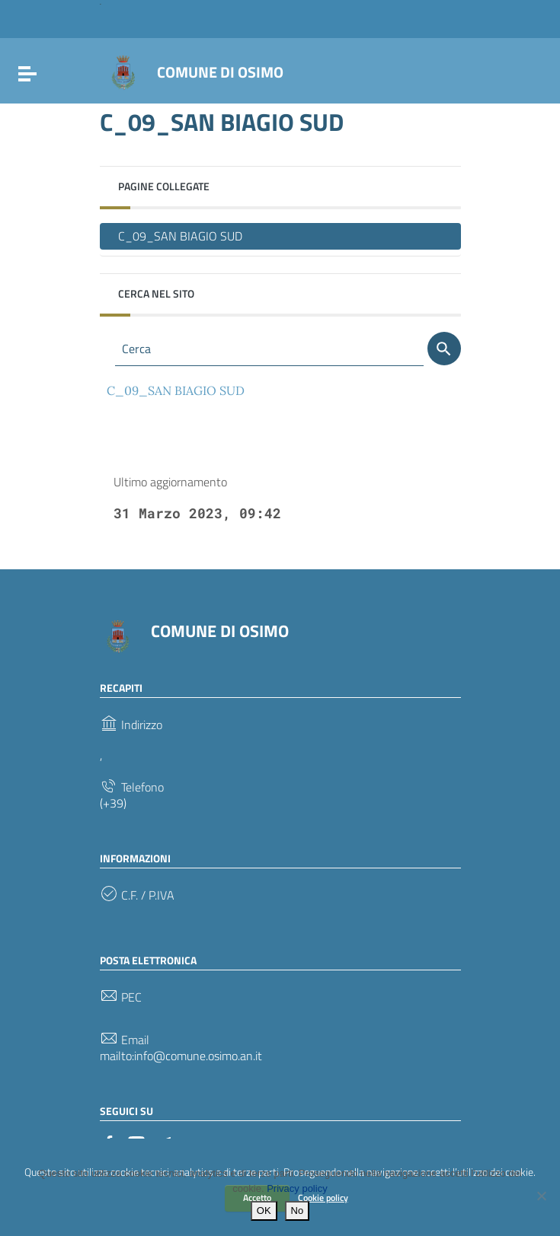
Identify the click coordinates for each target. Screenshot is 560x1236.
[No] (541, 1195)
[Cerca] (444, 348)
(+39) (113, 803)
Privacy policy (297, 1188)
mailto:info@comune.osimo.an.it (181, 1056)
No (297, 1210)
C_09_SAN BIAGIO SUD (180, 236)
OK (264, 1210)
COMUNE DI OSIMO (220, 72)
